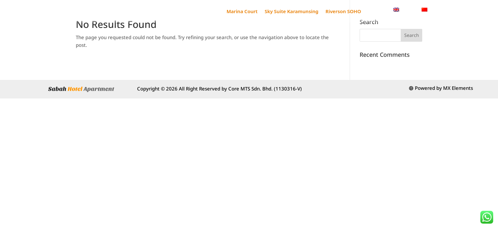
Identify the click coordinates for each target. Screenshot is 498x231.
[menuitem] (404, 9)
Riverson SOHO (343, 11)
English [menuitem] (408, 9)
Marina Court (242, 11)
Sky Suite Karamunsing (292, 11)
